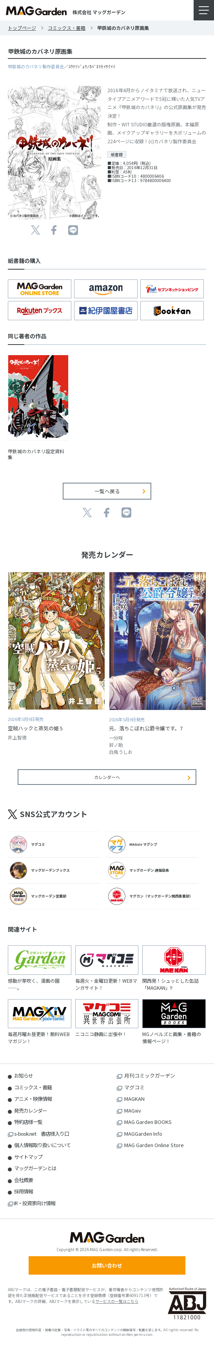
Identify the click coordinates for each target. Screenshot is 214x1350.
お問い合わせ (107, 1265)
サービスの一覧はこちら (116, 1301)
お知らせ (23, 1075)
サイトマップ (28, 1156)
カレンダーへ (107, 777)
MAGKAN (134, 1098)
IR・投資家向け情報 (34, 1203)
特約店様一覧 (28, 1122)
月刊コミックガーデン (149, 1075)
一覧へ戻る (107, 491)
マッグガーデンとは (35, 1168)
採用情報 (23, 1191)
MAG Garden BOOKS (148, 1122)
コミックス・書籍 (66, 27)
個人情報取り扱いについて (42, 1145)
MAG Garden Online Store (154, 1145)
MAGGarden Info (143, 1133)
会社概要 (23, 1180)
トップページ (22, 27)
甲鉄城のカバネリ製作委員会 (36, 66)
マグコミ (134, 1087)
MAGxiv (132, 1110)
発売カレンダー (30, 1110)
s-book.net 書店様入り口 (41, 1133)
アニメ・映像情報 (33, 1098)
